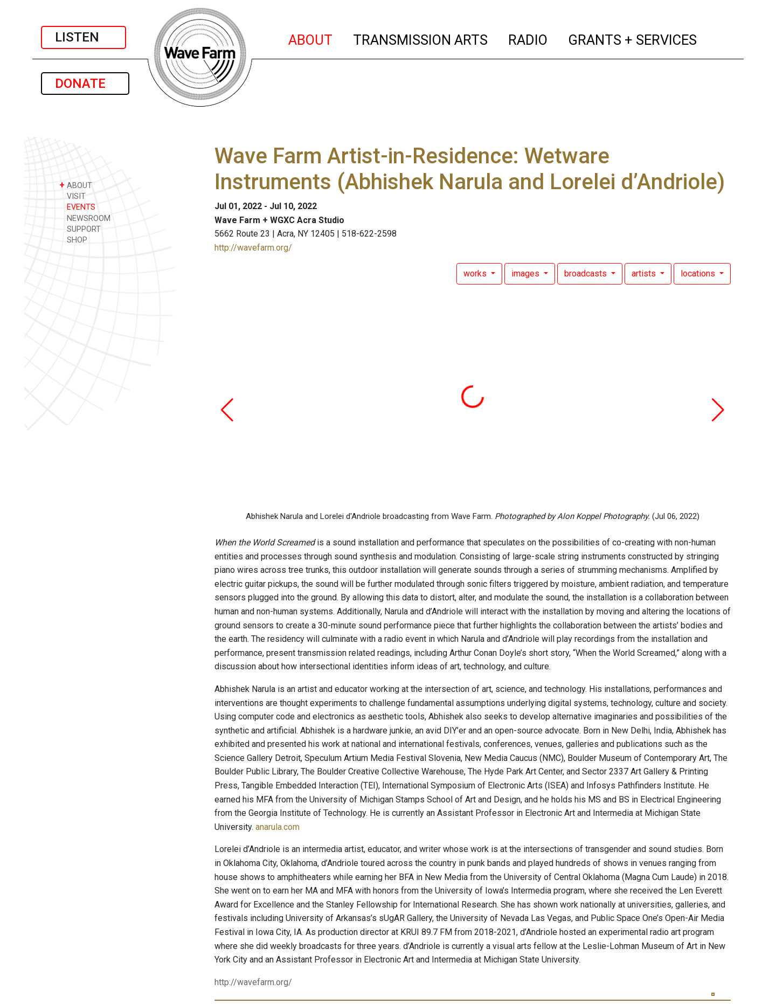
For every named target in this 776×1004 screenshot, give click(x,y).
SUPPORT (80, 229)
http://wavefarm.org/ (253, 248)
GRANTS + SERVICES (633, 38)
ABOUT (311, 38)
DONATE (85, 83)
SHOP (73, 239)
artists (645, 273)
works (476, 273)
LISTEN (83, 37)
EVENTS (77, 207)
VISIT (72, 196)
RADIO (528, 38)
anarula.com (277, 827)
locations (699, 273)
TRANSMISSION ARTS (421, 38)
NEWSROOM (84, 218)
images (526, 273)
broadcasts (586, 273)
